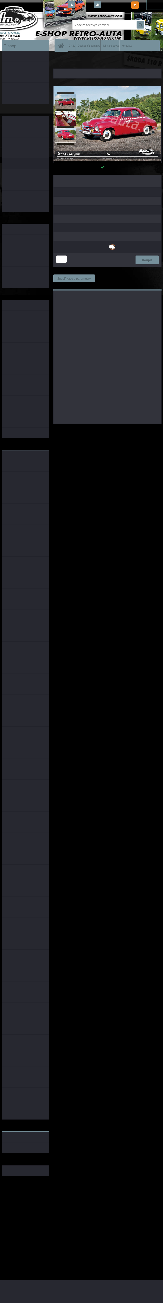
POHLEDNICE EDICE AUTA (119, 60)
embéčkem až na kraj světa (21, 1207)
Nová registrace (113, 4)
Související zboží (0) (113, 278)
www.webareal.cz (45, 1272)
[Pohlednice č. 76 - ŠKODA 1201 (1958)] (107, 87)
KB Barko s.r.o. (123, 429)
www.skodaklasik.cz (16, 1204)
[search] (140, 25)
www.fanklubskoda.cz (18, 1201)
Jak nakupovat (111, 45)
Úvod (59, 60)
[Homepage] (62, 45)
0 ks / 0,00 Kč (149, 3)
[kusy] (61, 259)
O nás (72, 45)
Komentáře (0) (146, 278)
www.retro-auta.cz (15, 1197)
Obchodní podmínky (89, 45)
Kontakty (127, 45)
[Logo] (30, 24)
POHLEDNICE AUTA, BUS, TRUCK (83, 60)
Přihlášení (84, 4)
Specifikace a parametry (74, 278)
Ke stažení (64, 285)
